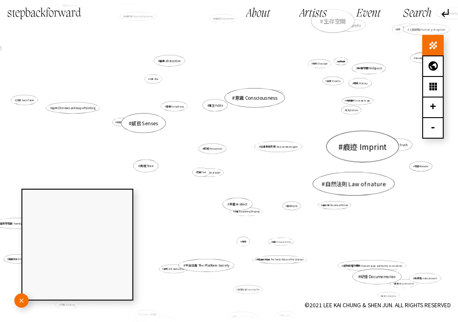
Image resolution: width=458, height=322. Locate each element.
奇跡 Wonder (421, 166)
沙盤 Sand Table (26, 100)
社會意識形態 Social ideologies (279, 146)
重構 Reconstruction (399, 280)
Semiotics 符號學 (412, 65)
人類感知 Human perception (427, 29)
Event (368, 14)
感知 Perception (213, 148)
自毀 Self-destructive (174, 269)
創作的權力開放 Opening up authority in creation (369, 262)
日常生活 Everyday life (248, 283)
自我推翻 (340, 62)
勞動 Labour (286, 315)
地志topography (406, 28)
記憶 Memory (123, 122)
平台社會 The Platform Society (207, 263)
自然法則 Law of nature (352, 183)
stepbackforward (44, 13)
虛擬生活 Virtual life (21, 257)
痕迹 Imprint (356, 147)
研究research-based (242, 307)
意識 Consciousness (252, 108)
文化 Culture (351, 110)
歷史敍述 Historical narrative (266, 94)
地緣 (244, 241)
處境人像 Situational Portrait (335, 205)
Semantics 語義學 (152, 305)
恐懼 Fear (202, 172)
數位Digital (292, 206)
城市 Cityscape (320, 63)
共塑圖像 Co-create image (357, 101)
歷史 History (360, 83)
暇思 (399, 29)
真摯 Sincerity (326, 86)
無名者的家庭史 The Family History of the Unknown (277, 254)
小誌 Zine (156, 82)
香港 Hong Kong (175, 106)
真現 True (147, 166)
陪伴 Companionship (281, 241)
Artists (313, 14)
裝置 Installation (389, 295)
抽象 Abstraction (170, 61)
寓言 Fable (216, 105)
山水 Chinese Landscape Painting (75, 108)
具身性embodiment (425, 278)
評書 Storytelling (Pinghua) (247, 211)
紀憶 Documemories (377, 276)
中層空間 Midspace (370, 68)
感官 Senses (149, 125)
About (258, 14)
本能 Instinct (238, 204)
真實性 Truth (398, 145)
